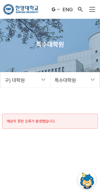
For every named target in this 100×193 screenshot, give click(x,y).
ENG (68, 9)
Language (56, 9)
